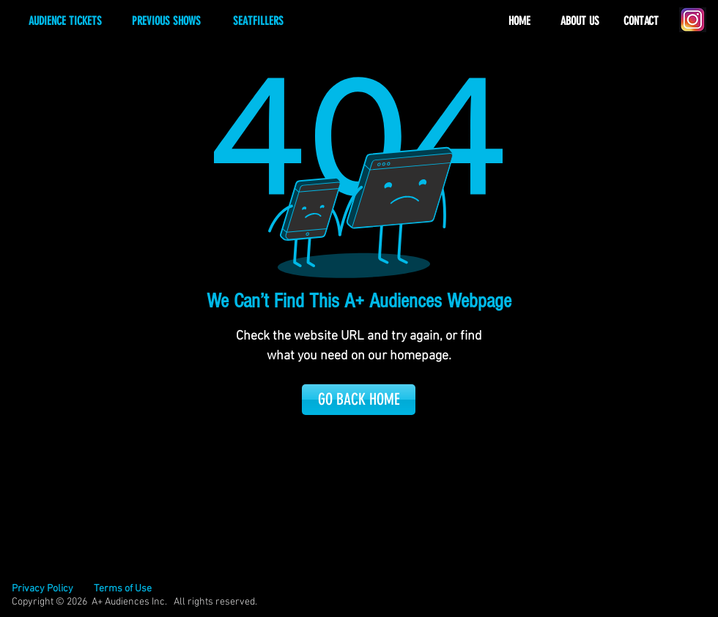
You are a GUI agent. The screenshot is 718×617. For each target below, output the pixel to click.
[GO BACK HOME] (358, 399)
